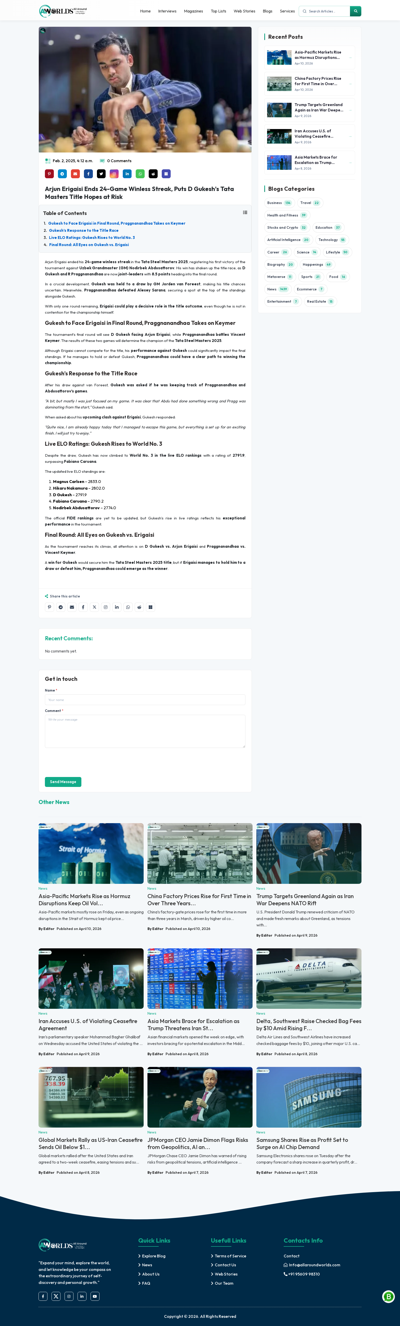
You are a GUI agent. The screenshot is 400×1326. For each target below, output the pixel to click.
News (147, 1264)
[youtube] (95, 1296)
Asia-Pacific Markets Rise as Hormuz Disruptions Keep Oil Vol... (84, 899)
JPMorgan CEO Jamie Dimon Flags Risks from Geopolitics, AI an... (197, 1143)
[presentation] (83, 762)
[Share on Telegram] (60, 607)
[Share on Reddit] (139, 607)
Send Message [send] (63, 781)
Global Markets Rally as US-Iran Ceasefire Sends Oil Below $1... (91, 1143)
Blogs (267, 11)
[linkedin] (82, 1296)
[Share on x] (101, 173)
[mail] (312, 1265)
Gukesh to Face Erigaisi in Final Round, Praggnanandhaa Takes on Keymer (116, 223)
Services (287, 11)
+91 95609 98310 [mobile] (302, 1274)
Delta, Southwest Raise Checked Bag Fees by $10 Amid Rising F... (308, 1025)
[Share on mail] (75, 173)
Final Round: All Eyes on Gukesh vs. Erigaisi (89, 244)
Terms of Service (230, 1255)
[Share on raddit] (153, 173)
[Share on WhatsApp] (128, 607)
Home (144, 11)
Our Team (224, 1283)
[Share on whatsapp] (140, 173)
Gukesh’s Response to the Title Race (84, 230)
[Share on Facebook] (83, 607)
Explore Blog (154, 1255)
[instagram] (69, 1296)
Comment (54, 710)
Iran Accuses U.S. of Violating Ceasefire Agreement (88, 1025)
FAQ (146, 1283)
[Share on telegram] (62, 173)
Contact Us (225, 1264)
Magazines (192, 11)
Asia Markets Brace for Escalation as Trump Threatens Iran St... (193, 1025)
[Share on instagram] (114, 173)
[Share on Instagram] (105, 607)
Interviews (166, 11)
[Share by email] (72, 607)
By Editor (47, 928)
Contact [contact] (291, 1255)
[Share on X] (94, 607)
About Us (150, 1274)
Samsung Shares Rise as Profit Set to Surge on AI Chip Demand (302, 1143)
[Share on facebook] (88, 173)
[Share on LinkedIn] (116, 607)
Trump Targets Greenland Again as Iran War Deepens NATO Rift (305, 899)
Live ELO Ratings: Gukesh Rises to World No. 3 (92, 237)
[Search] (355, 11)
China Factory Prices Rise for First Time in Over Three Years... (199, 899)
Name (51, 690)
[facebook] (43, 1296)
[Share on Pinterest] (49, 173)
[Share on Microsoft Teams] (166, 173)
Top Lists (218, 11)
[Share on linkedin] (127, 173)
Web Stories (244, 11)
